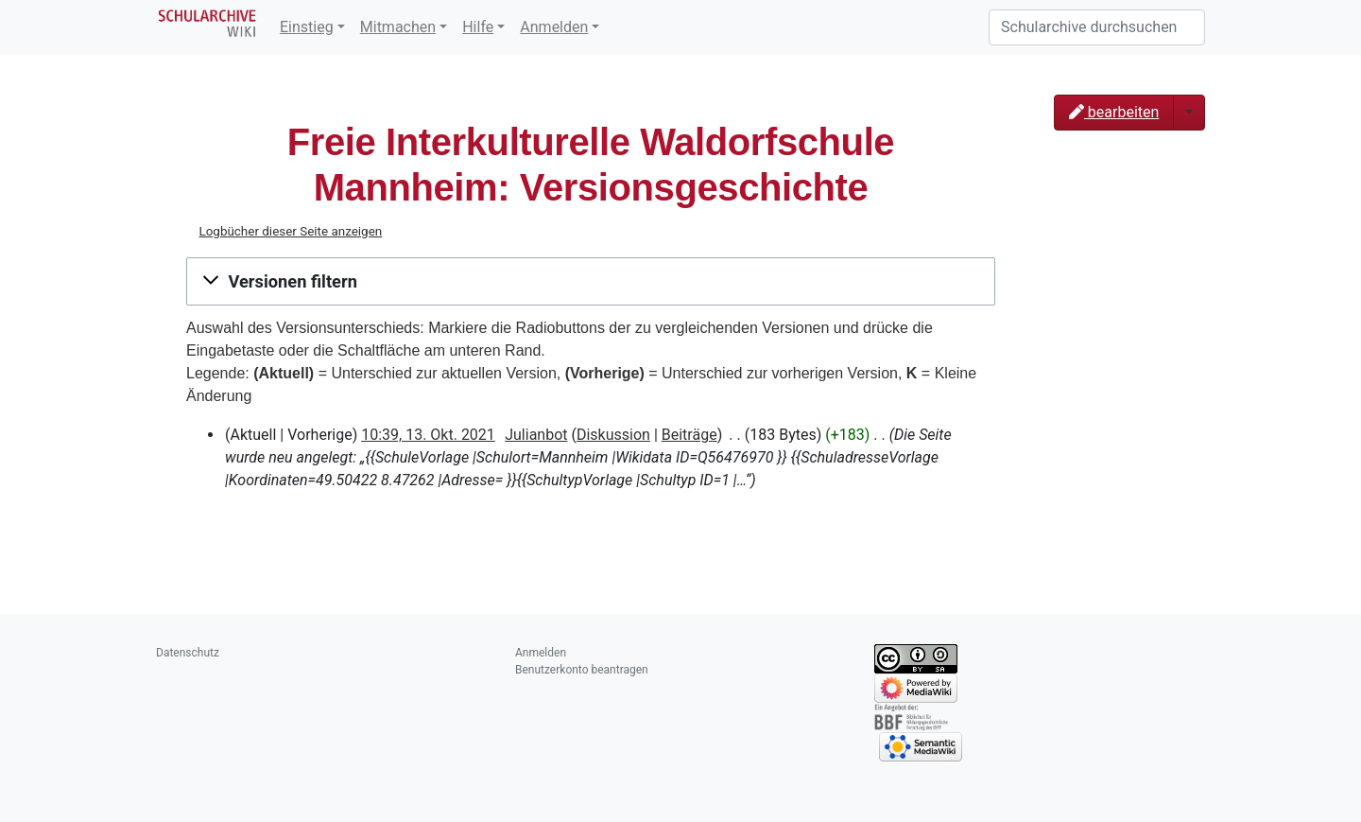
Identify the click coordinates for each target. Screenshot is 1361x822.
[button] (590, 282)
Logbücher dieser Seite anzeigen (290, 231)
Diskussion (613, 435)
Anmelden (554, 27)
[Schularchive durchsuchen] (1097, 27)
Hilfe (477, 27)
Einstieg (307, 27)
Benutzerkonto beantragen (581, 669)
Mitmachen (398, 27)
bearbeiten (1114, 112)
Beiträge (689, 435)
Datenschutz (187, 652)
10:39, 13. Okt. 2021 (428, 435)
